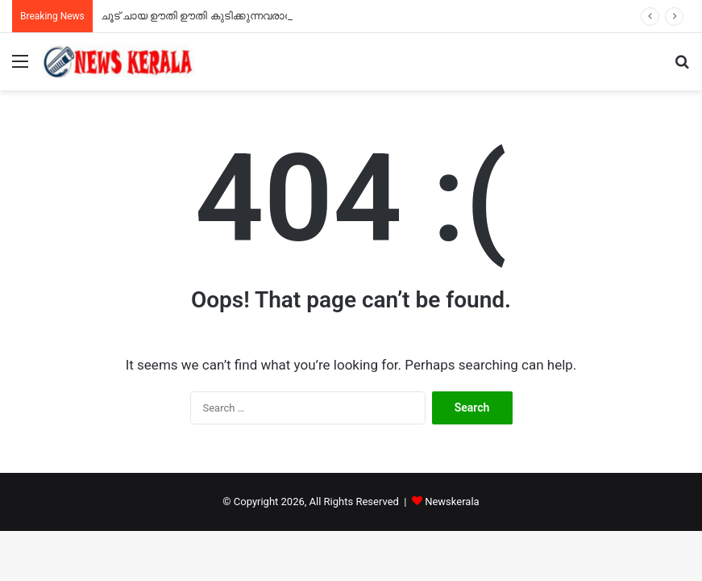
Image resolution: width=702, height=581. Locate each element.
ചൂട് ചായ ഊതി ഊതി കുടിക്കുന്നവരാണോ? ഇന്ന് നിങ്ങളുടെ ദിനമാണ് (271, 16)
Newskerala (452, 501)
